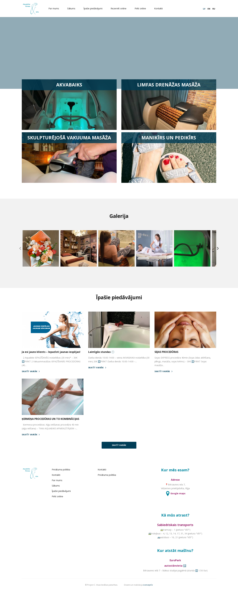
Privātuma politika (65, 472)
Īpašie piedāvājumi (95, 8)
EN (206, 8)
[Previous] (22, 251)
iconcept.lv (148, 587)
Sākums (73, 8)
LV (201, 8)
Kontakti (160, 8)
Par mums (56, 8)
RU (211, 8)
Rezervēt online (121, 8)
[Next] (216, 251)
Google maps (173, 495)
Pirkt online (142, 8)
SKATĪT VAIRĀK (33, 374)
